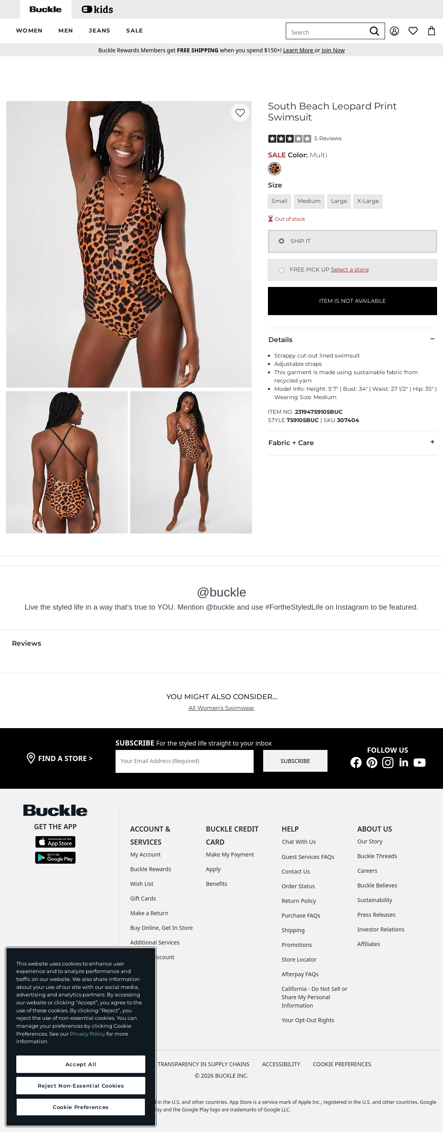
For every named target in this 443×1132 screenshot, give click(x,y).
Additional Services (154, 942)
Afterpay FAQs (300, 974)
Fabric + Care (352, 442)
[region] (80, 1037)
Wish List (141, 883)
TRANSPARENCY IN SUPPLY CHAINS (204, 1064)
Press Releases (376, 914)
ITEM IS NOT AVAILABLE (352, 300)
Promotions (297, 944)
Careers (367, 870)
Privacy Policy (87, 1034)
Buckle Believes (377, 885)
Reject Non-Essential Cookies (81, 1085)
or (302, 50)
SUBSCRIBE (295, 761)
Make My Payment (230, 854)
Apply (213, 869)
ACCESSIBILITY (281, 1064)
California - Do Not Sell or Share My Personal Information (315, 997)
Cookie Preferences (342, 1064)
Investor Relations (380, 929)
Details (352, 339)
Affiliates (368, 944)
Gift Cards (143, 898)
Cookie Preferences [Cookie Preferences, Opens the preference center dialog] (81, 1107)
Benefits (216, 883)
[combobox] (325, 31)
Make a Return (149, 913)
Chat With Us (299, 841)
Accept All (80, 1064)
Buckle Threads (377, 856)
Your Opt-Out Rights (308, 1020)
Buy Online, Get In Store (161, 927)
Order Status (298, 886)
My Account (145, 854)
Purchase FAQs (301, 915)
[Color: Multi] (274, 168)
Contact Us (296, 871)
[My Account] (394, 31)
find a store (65, 758)
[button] (29, 31)
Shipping (293, 930)
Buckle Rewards (150, 869)
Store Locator (299, 959)
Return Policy (299, 900)
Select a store (350, 269)
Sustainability (374, 900)
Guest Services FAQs (308, 856)
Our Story (369, 841)
